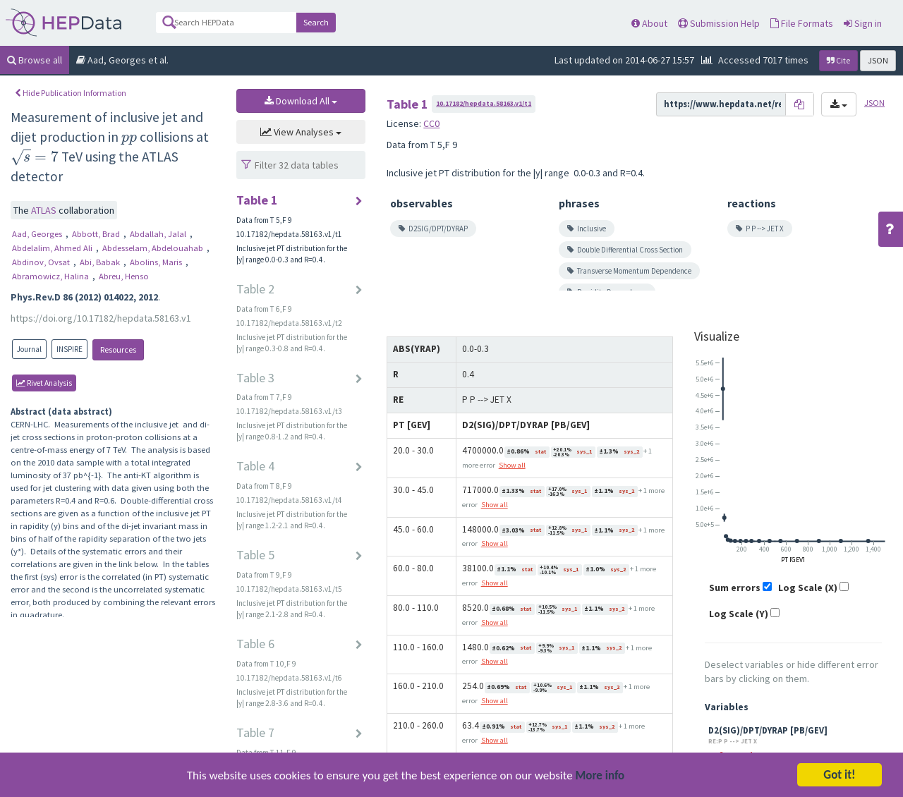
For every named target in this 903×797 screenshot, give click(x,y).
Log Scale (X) (807, 587)
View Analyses (300, 132)
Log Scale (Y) (738, 613)
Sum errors (734, 587)
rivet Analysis (44, 383)
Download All (301, 101)
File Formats (801, 23)
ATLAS (45, 210)
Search (316, 22)
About (649, 23)
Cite (838, 60)
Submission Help (719, 23)
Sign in (863, 23)
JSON (878, 60)
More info (600, 784)
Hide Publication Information (70, 92)
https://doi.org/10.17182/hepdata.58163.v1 (101, 318)
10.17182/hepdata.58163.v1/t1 (483, 103)
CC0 (431, 123)
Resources (118, 349)
